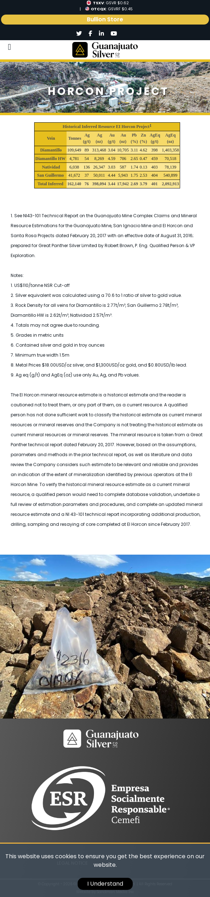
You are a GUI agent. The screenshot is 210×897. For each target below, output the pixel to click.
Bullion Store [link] (105, 19)
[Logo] (104, 50)
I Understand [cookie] (105, 884)
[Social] (79, 33)
